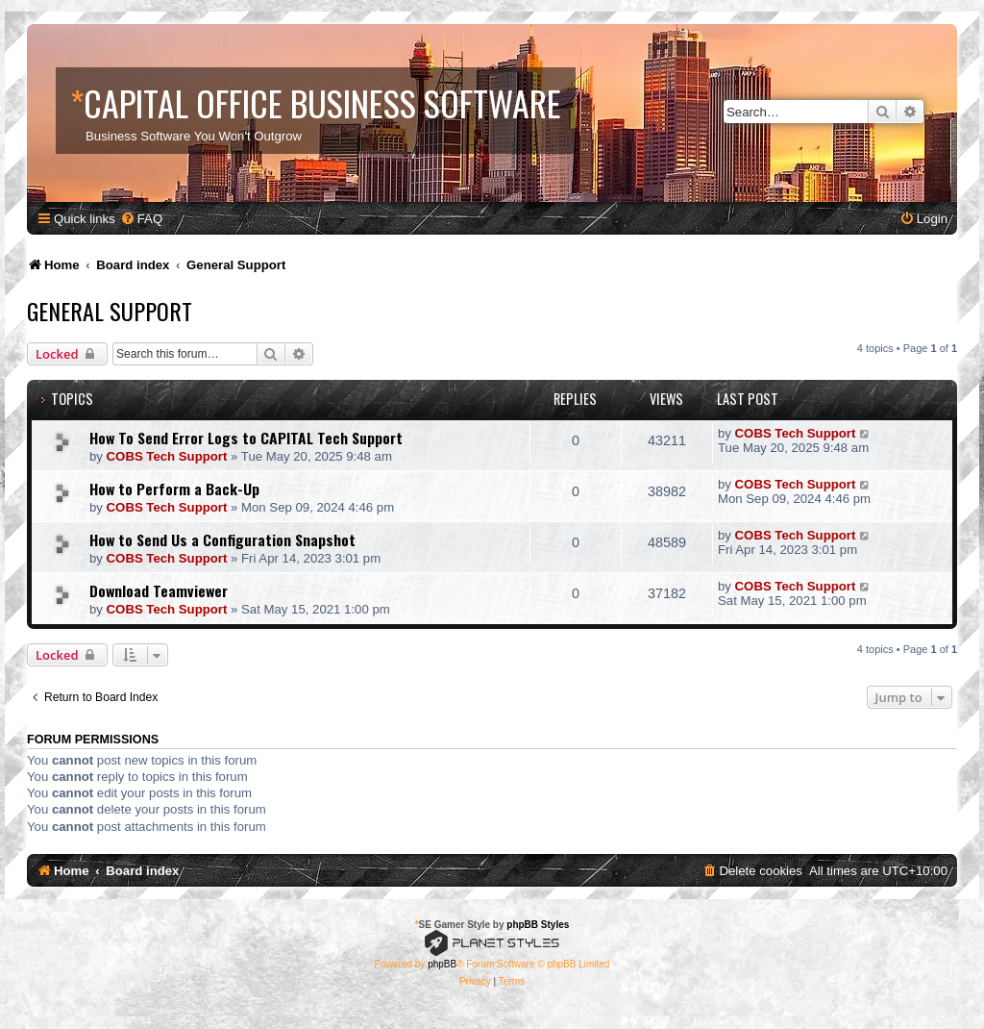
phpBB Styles (537, 924)
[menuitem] (141, 219)
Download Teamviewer (158, 590)
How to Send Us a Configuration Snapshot (222, 539)
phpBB (442, 964)
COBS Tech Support (167, 456)
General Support (109, 310)
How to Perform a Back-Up (174, 488)
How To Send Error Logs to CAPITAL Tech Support (246, 437)
